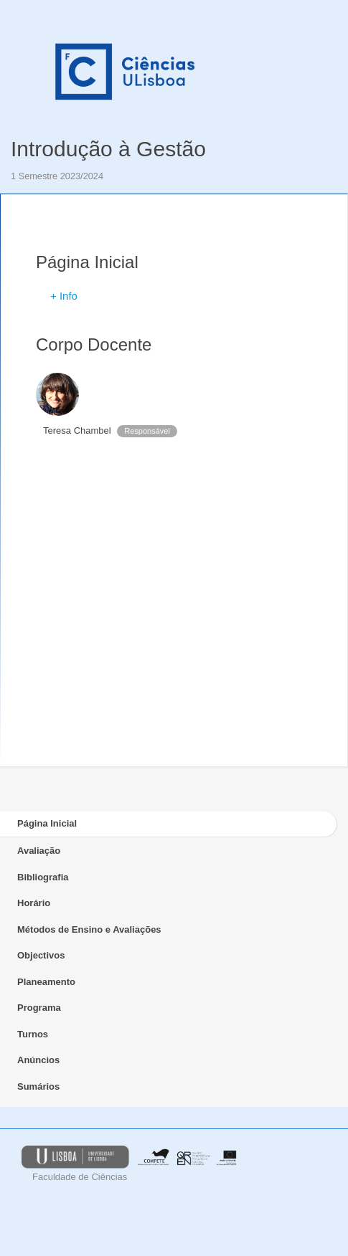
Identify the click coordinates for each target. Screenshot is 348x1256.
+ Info (63, 296)
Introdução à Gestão (108, 149)
